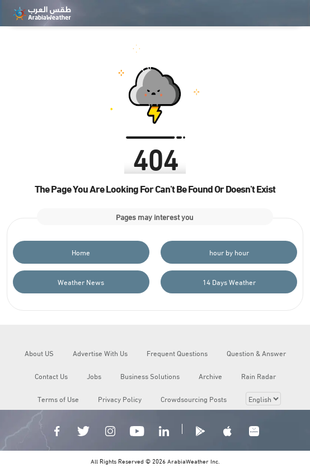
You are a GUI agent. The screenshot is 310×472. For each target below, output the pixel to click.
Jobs (94, 375)
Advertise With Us (100, 352)
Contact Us (51, 375)
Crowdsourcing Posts (194, 398)
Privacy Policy (120, 398)
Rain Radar (258, 375)
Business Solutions (150, 375)
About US (39, 352)
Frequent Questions (177, 352)
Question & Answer (256, 352)
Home (81, 252)
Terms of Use (58, 398)
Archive (210, 375)
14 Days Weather (229, 281)
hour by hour (229, 252)
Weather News (81, 281)
